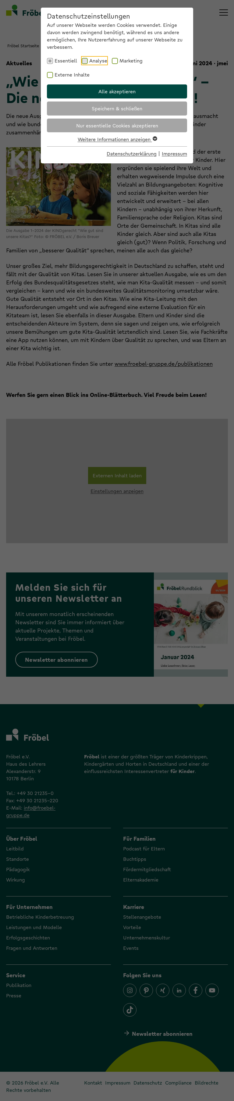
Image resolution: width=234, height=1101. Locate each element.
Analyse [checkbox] (98, 60)
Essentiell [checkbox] (66, 60)
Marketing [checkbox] (131, 60)
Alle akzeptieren (117, 91)
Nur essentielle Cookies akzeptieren (117, 125)
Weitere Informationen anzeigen (117, 139)
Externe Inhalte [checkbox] (72, 74)
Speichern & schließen (117, 108)
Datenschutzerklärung (132, 153)
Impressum (174, 153)
